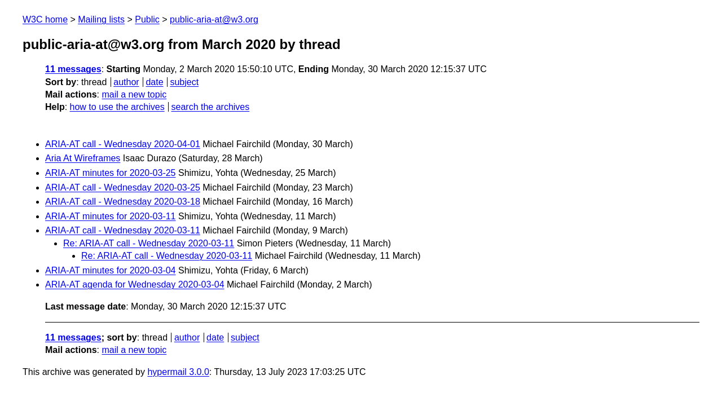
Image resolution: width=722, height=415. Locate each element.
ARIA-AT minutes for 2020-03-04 (110, 270)
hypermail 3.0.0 (178, 372)
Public (147, 19)
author (126, 82)
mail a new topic (134, 94)
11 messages (73, 69)
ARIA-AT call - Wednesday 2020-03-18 (122, 201)
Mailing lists (101, 19)
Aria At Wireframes (82, 158)
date (154, 82)
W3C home (45, 19)
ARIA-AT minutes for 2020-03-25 (110, 173)
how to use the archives (117, 107)
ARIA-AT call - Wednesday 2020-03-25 (122, 187)
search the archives (210, 107)
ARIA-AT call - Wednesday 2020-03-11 (122, 230)
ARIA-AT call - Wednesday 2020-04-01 (122, 144)
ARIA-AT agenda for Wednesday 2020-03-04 (134, 284)
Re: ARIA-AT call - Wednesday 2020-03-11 (148, 243)
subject (184, 82)
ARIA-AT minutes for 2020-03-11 (110, 216)
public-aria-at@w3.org (214, 19)
